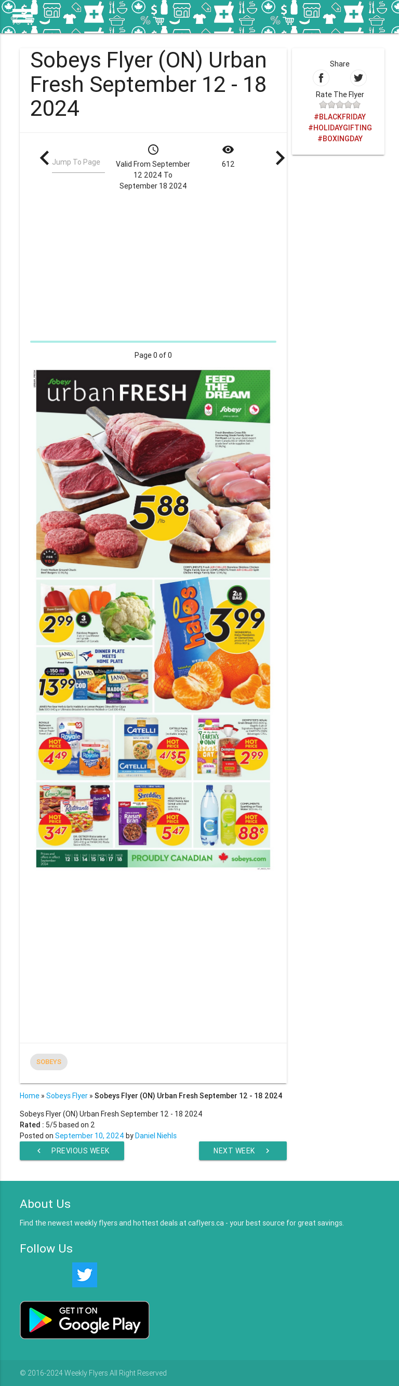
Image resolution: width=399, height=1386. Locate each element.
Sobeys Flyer (67, 1095)
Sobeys (48, 1061)
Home (29, 1095)
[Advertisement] (153, 264)
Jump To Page (76, 162)
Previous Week (72, 1150)
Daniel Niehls (156, 1135)
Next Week (243, 1150)
